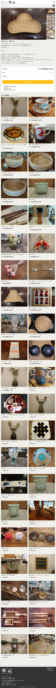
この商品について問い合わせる (10, 86)
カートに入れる (28, 82)
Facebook (50, 668)
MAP (13, 678)
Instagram (51, 670)
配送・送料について (8, 88)
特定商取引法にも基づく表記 (9, 89)
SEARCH (54, 6)
